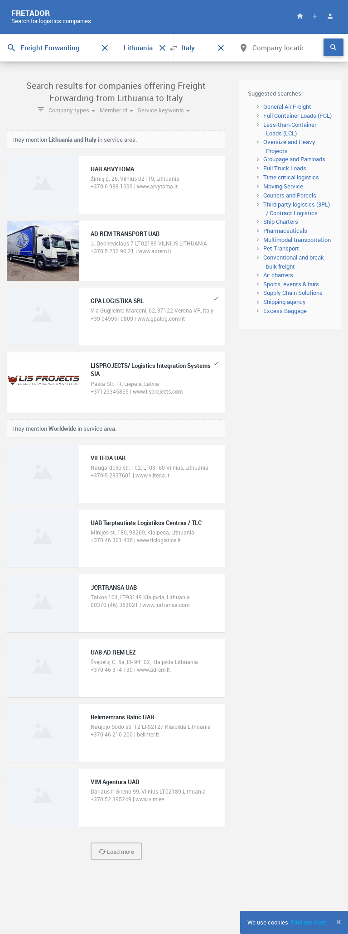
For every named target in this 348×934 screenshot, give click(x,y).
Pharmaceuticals (285, 230)
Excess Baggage (285, 311)
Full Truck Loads (284, 168)
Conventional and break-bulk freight (294, 261)
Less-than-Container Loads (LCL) (289, 129)
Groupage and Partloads (294, 159)
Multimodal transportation (297, 240)
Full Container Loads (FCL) (297, 115)
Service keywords (164, 110)
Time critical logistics (291, 177)
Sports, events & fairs (291, 284)
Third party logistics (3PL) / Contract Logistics (296, 208)
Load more (116, 851)
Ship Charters (280, 221)
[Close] (338, 921)
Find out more (309, 922)
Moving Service (283, 186)
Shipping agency (284, 302)
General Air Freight (287, 106)
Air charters (278, 275)
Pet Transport (281, 248)
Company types (71, 110)
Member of (116, 110)
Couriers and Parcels (289, 195)
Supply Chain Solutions (293, 293)
